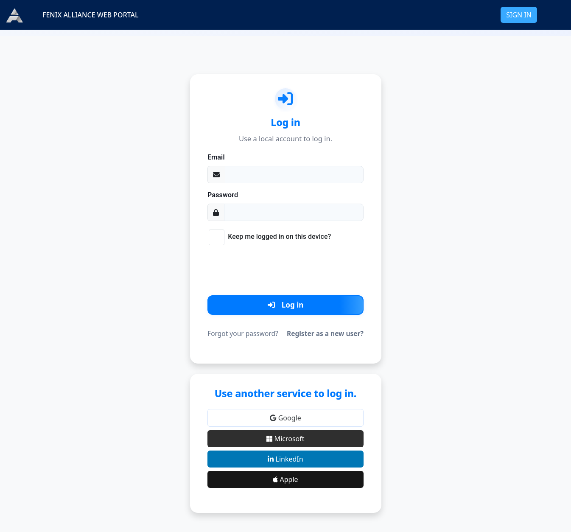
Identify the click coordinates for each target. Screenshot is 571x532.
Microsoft (285, 438)
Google (285, 418)
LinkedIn (285, 459)
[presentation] (285, 268)
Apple (285, 479)
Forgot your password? (242, 333)
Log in (286, 305)
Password (222, 195)
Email (216, 157)
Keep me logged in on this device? (279, 236)
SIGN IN (519, 14)
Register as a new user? (325, 333)
